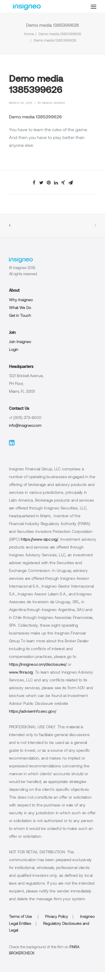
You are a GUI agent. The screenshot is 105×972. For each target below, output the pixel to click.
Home (29, 34)
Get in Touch (20, 316)
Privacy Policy (56, 917)
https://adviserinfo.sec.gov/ (32, 712)
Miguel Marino (54, 103)
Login (13, 350)
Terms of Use (20, 917)
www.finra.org (21, 672)
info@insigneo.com (25, 426)
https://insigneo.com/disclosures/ (38, 665)
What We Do (20, 308)
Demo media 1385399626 (60, 34)
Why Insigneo (21, 300)
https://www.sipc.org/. (40, 540)
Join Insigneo (20, 342)
